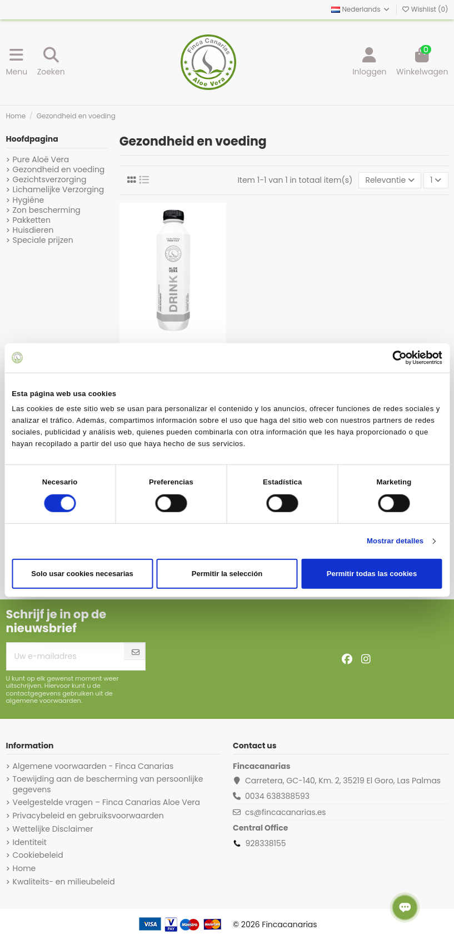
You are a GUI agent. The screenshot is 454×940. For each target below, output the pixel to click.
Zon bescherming (47, 210)
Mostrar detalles (395, 541)
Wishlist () (425, 9)
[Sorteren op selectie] (389, 180)
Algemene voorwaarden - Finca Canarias (93, 766)
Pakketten (32, 220)
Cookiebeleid (38, 855)
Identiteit (30, 842)
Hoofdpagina (32, 138)
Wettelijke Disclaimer (53, 829)
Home (24, 868)
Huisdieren (33, 230)
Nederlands (361, 9)
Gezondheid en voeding (59, 169)
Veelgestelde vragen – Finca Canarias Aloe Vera (107, 802)
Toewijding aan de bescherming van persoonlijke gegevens (108, 784)
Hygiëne (28, 200)
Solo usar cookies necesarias (82, 573)
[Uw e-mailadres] (65, 656)
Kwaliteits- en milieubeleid (64, 882)
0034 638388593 (277, 796)
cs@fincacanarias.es (285, 812)
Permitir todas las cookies (372, 573)
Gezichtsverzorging (50, 179)
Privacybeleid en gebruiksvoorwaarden (88, 816)
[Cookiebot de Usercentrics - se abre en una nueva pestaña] (393, 358)
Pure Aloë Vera (41, 159)
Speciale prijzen (43, 240)
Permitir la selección (227, 573)
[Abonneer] (135, 652)
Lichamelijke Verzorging (58, 189)
